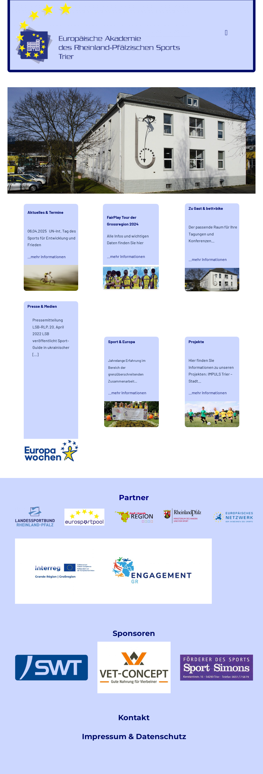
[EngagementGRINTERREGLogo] (113, 540)
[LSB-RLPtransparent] (35, 508)
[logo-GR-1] (134, 507)
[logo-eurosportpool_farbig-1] (84, 510)
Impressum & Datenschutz (134, 736)
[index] (216, 656)
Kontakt (134, 717)
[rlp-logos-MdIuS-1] (184, 510)
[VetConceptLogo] (133, 643)
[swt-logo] (51, 656)
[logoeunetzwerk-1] (233, 513)
